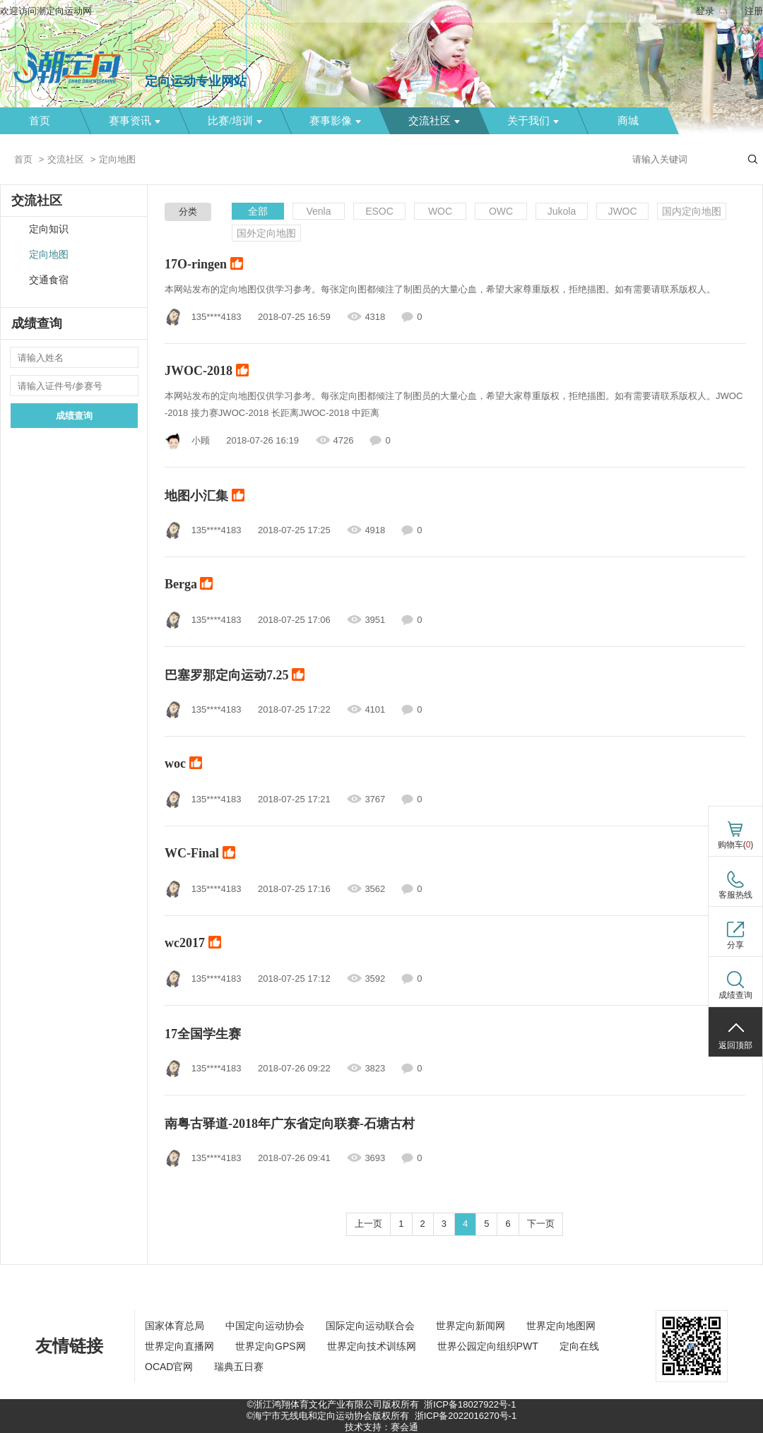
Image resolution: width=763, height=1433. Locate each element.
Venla (318, 211)
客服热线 (735, 895)
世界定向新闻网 (470, 1326)
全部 (258, 211)
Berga (189, 585)
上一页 (368, 1223)
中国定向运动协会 (264, 1326)
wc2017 (193, 944)
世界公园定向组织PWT (487, 1346)
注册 (754, 11)
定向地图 (49, 254)
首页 (39, 120)
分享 (735, 945)
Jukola (562, 211)
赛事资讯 (134, 120)
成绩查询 (74, 415)
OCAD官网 (169, 1367)
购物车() (736, 845)
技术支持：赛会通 (381, 1427)
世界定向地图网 (561, 1326)
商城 (628, 120)
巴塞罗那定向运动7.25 (234, 676)
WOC (440, 211)
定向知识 (49, 229)
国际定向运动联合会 (370, 1326)
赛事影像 (335, 120)
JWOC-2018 (207, 372)
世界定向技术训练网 (371, 1346)
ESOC (379, 211)
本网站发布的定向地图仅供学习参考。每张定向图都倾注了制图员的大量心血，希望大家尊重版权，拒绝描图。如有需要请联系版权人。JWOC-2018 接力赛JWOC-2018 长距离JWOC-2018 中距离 (454, 404)
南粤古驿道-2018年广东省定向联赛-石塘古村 (290, 1124)
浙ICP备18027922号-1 (470, 1404)
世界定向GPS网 (270, 1346)
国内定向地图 (691, 211)
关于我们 (533, 120)
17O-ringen (204, 265)
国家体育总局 (174, 1326)
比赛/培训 (235, 120)
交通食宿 (49, 280)
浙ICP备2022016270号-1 (466, 1415)
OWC (501, 211)
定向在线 (579, 1346)
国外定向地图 (266, 233)
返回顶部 (735, 1045)
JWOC (622, 211)
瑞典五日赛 (239, 1367)
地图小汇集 (204, 496)
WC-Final (200, 854)
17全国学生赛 (203, 1034)
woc (183, 764)
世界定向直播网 (179, 1346)
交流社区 (434, 120)
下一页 (541, 1223)
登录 (705, 11)
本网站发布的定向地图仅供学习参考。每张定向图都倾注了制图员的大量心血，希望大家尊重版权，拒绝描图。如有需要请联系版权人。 (440, 289)
